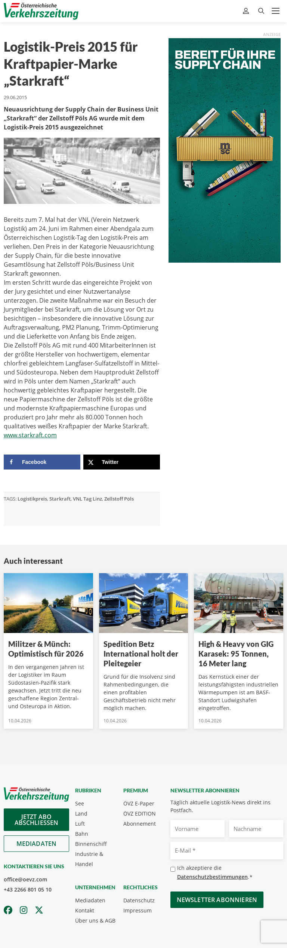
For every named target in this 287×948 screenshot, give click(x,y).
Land (81, 813)
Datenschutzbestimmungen (212, 876)
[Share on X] (121, 462)
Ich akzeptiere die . (215, 872)
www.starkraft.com (30, 435)
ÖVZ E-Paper (138, 803)
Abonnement (139, 823)
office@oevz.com (25, 879)
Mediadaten (36, 844)
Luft (80, 823)
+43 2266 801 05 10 (28, 889)
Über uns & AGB (95, 920)
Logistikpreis (32, 498)
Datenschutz (139, 900)
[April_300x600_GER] (225, 150)
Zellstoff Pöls (119, 498)
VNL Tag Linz (87, 498)
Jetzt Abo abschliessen (37, 820)
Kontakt (84, 910)
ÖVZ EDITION (139, 813)
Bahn (81, 833)
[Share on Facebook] (42, 462)
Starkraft (60, 498)
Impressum (137, 910)
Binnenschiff (91, 843)
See (79, 803)
